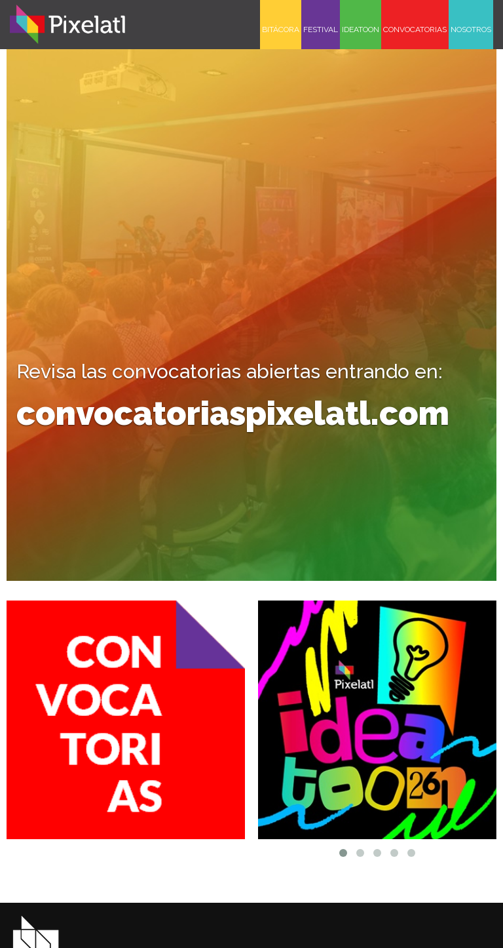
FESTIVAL (320, 29)
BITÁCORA (280, 29)
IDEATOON (360, 29)
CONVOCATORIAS (415, 29)
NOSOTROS (471, 29)
